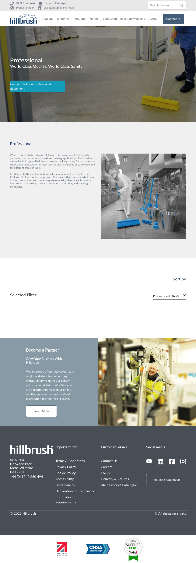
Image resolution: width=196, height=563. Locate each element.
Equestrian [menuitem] (110, 18)
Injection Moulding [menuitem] (132, 18)
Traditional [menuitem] (79, 18)
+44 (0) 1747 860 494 (26, 476)
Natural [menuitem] (94, 18)
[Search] (167, 5)
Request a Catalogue (166, 479)
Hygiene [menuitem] (47, 18)
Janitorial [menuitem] (63, 18)
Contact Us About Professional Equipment (30, 86)
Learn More (41, 411)
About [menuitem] (153, 18)
